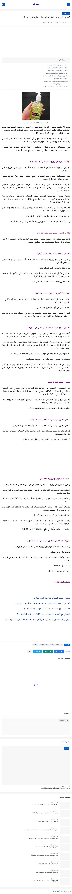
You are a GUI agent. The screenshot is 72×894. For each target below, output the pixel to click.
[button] (59, 651)
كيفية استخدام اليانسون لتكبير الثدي (48, 864)
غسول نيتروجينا (44, 644)
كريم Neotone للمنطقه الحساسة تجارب (55, 788)
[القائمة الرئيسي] (68, 4)
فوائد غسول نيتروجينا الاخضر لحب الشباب (55, 65)
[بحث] (3, 4)
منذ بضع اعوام (65, 786)
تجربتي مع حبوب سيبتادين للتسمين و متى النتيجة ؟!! (44, 855)
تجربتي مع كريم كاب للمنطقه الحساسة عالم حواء (45, 847)
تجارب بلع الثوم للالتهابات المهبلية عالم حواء (46, 872)
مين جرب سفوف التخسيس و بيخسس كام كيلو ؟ (45, 813)
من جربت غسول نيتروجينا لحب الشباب (56, 73)
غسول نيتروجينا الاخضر (60, 78)
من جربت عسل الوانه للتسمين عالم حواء (47, 821)
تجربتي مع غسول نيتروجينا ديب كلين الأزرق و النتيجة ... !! (43, 614)
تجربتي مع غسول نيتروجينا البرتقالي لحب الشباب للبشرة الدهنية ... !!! (37, 620)
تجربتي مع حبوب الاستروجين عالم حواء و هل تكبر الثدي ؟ (43, 838)
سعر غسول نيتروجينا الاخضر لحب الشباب (55, 81)
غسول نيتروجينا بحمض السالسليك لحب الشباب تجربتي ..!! (42, 604)
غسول (52, 644)
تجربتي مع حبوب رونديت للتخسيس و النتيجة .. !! (45, 804)
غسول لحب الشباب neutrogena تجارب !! (51, 598)
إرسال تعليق (64, 720)
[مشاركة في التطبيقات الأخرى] (29, 651)
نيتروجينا (35, 644)
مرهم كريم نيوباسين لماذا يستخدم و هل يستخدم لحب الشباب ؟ (41, 830)
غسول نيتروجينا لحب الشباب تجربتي (57, 70)
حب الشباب (66, 13)
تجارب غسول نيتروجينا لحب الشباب (57, 68)
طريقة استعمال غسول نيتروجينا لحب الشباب (54, 87)
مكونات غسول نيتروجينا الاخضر (58, 84)
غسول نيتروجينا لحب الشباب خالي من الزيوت (55, 76)
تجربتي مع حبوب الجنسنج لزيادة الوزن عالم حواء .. (45, 880)
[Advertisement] (36, 43)
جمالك (36, 4)
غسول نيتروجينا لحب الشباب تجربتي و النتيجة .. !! (47, 609)
